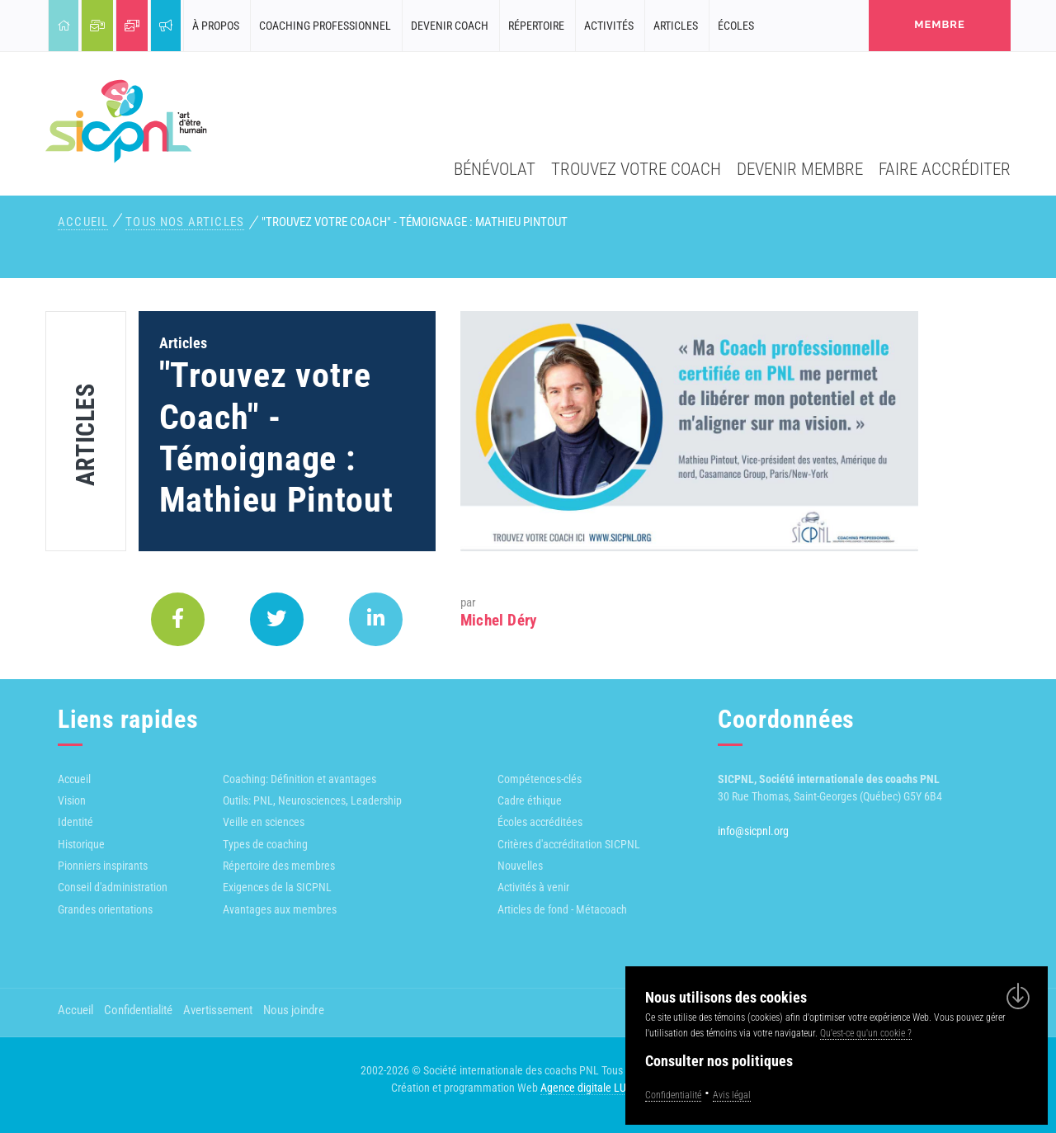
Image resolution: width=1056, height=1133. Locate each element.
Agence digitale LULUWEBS (603, 1087)
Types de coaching (265, 844)
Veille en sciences (263, 822)
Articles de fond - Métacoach (562, 909)
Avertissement (217, 1010)
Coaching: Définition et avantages (299, 779)
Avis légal (732, 1095)
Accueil (83, 222)
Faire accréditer (945, 168)
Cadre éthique (529, 800)
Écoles (736, 25)
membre (939, 24)
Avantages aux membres (280, 909)
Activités (609, 25)
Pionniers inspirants (103, 865)
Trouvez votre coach (636, 168)
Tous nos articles (184, 222)
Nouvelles (520, 865)
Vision (72, 800)
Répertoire (536, 25)
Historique (81, 844)
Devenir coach (449, 25)
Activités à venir (533, 887)
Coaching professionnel (325, 25)
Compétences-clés (539, 779)
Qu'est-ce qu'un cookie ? (866, 1033)
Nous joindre (293, 1010)
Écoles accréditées (539, 822)
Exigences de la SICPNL (277, 887)
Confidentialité (138, 1010)
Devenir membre (800, 168)
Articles (675, 25)
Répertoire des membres (279, 865)
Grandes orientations (105, 909)
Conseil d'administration (112, 887)
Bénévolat (494, 168)
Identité (75, 822)
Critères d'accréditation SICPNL (568, 844)
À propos (215, 25)
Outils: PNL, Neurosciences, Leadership (312, 800)
